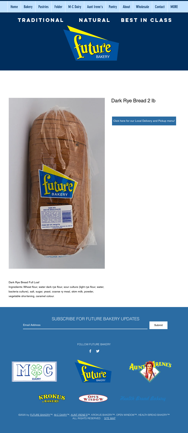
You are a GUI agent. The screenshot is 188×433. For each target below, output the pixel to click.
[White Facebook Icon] (90, 351)
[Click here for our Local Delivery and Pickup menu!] (144, 121)
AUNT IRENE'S (79, 414)
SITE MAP (109, 418)
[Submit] (158, 325)
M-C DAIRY (60, 414)
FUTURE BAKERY (40, 414)
